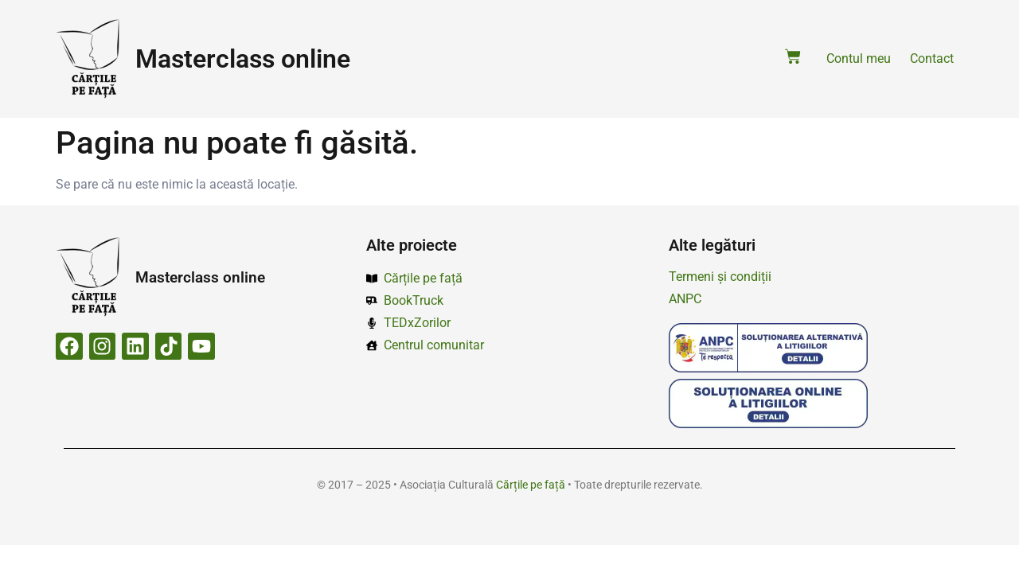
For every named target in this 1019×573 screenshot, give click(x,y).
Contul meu (858, 58)
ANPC (685, 298)
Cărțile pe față (530, 484)
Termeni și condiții (720, 276)
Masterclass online (242, 59)
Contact (932, 58)
